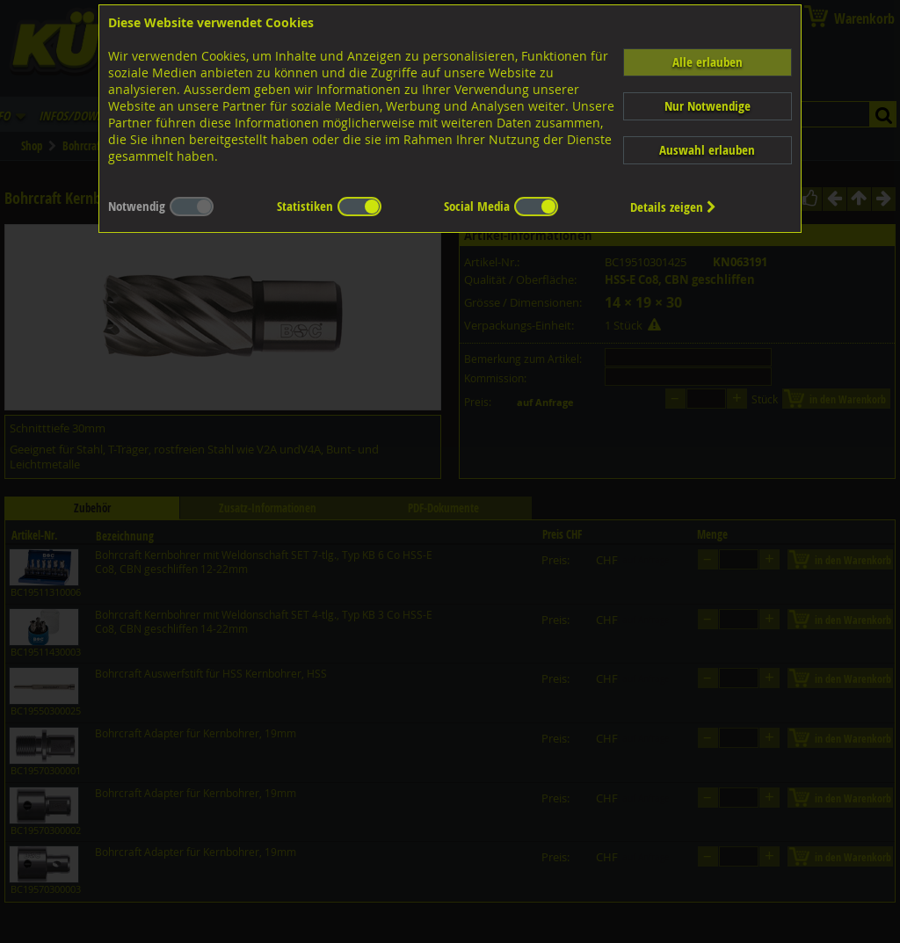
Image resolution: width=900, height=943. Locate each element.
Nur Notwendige (707, 106)
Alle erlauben (707, 62)
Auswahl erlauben (707, 150)
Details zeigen (673, 207)
